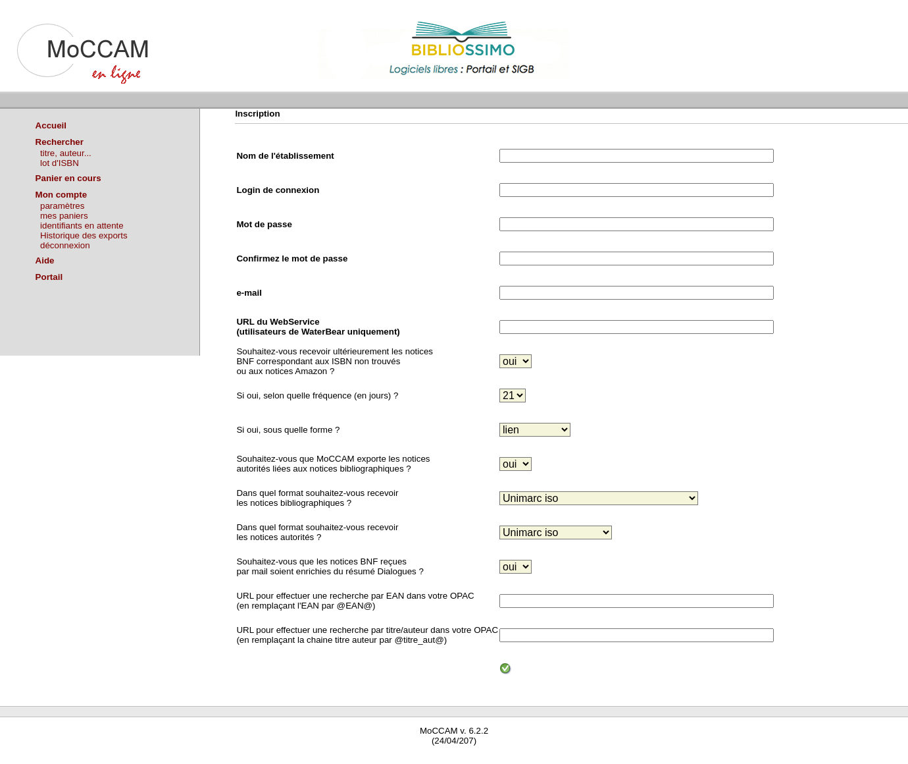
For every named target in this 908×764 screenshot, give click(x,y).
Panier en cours (68, 178)
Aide (45, 260)
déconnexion (65, 245)
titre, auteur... (65, 153)
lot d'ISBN (59, 163)
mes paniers (64, 216)
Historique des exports (84, 235)
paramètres (62, 206)
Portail (49, 277)
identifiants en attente (82, 226)
